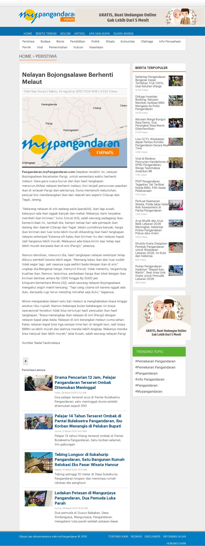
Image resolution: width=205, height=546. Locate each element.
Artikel (79, 33)
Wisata (116, 41)
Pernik (56, 47)
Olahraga (155, 41)
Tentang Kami (118, 537)
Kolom (65, 33)
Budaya (47, 41)
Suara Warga (123, 33)
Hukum (111, 47)
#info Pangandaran (149, 379)
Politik (100, 41)
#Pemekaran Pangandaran (155, 361)
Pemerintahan (90, 47)
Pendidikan (81, 41)
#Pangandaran (146, 373)
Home (28, 33)
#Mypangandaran (148, 391)
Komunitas (135, 41)
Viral (70, 47)
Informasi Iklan (174, 537)
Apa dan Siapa (99, 33)
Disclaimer (152, 537)
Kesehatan (130, 47)
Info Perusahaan (34, 47)
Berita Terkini (46, 33)
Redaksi (136, 537)
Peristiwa (29, 41)
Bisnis (63, 41)
